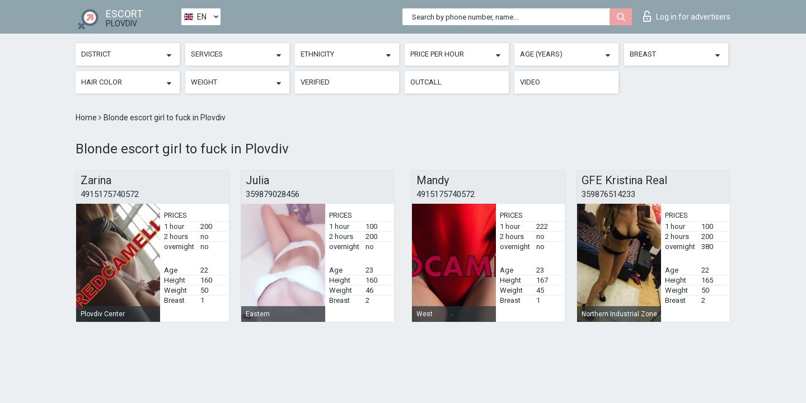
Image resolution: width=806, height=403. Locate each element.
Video (530, 82)
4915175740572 (110, 194)
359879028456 (272, 194)
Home (87, 117)
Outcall (426, 82)
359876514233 (608, 194)
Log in (686, 16)
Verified (315, 82)
